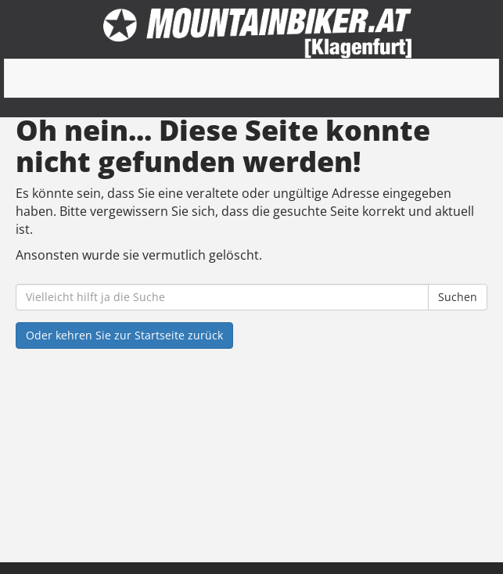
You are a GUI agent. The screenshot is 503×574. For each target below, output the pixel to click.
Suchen (457, 296)
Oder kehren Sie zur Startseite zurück (124, 335)
